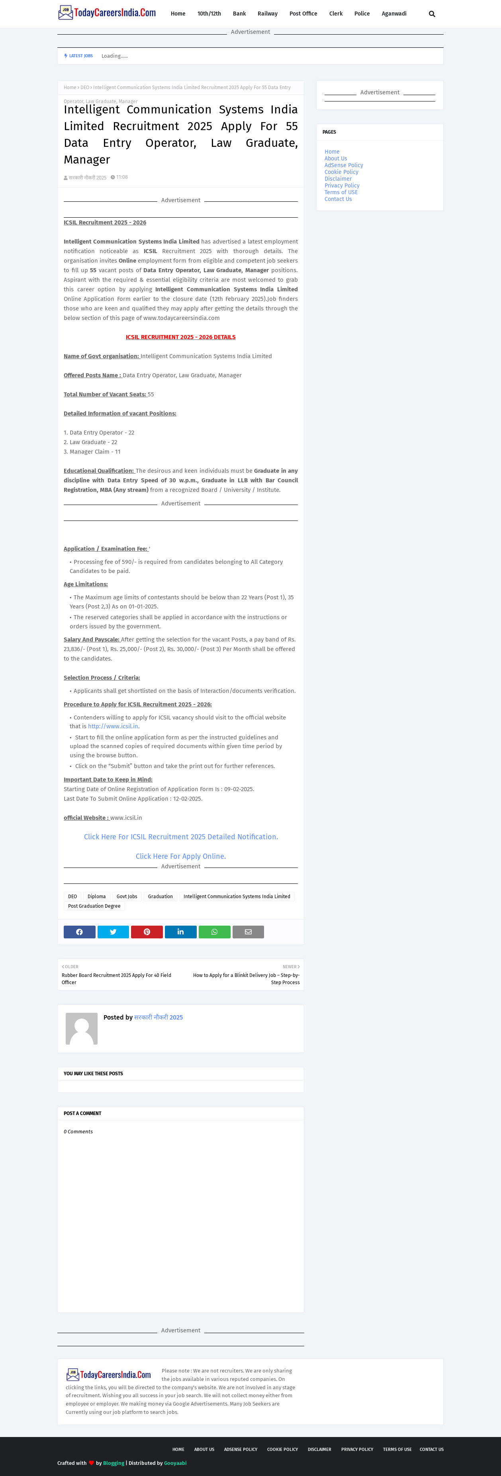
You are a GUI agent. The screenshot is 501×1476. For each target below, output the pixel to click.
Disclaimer (338, 178)
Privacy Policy (342, 185)
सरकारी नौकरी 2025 (88, 178)
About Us (336, 158)
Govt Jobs (127, 896)
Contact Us (338, 199)
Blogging (113, 1463)
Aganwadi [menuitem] (394, 13)
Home (70, 87)
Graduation (160, 896)
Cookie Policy (341, 172)
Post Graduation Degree (94, 906)
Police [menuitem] (362, 13)
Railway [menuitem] (268, 13)
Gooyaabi (175, 1463)
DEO (84, 87)
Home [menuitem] (178, 13)
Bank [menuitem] (239, 13)
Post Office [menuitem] (303, 13)
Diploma (97, 896)
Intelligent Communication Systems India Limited (237, 896)
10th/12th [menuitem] (209, 13)
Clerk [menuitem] (335, 13)
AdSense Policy (344, 165)
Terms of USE (341, 192)
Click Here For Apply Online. (181, 856)
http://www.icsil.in (113, 726)
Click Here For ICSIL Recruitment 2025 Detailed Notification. (181, 837)
